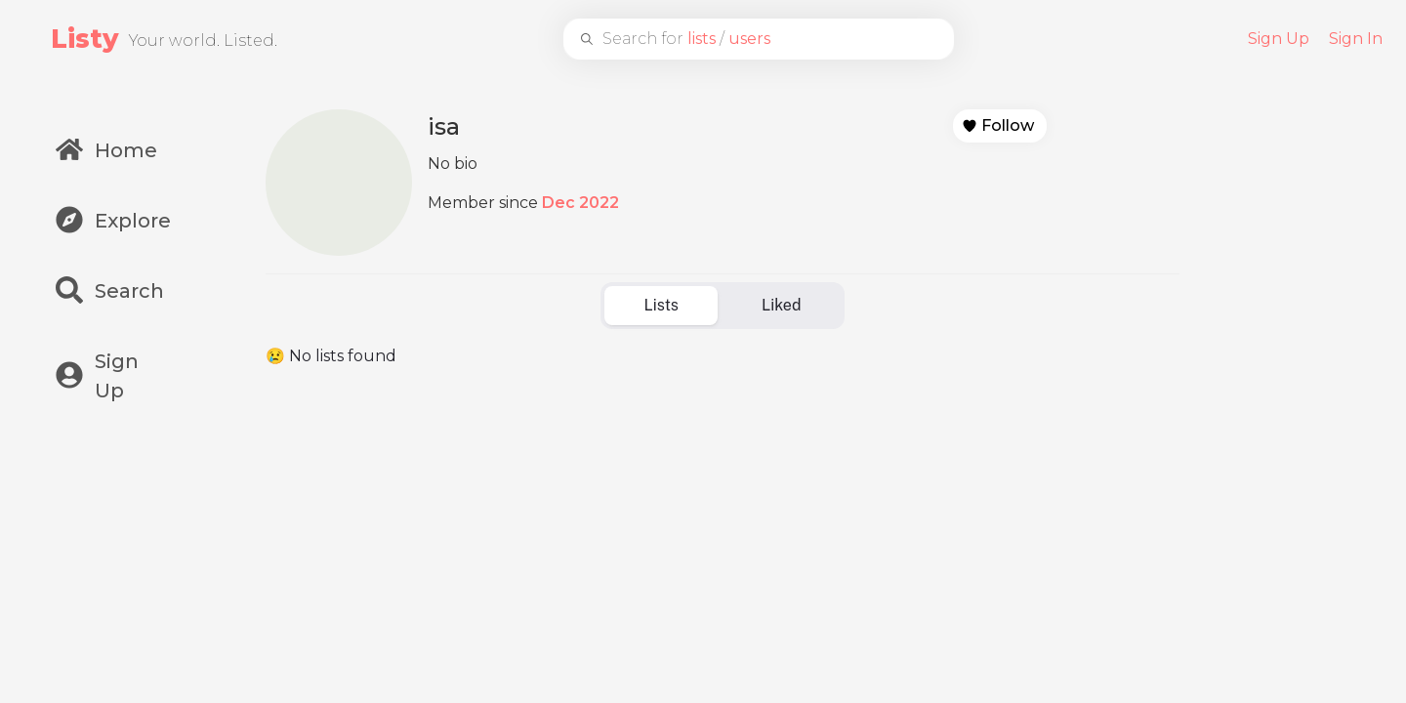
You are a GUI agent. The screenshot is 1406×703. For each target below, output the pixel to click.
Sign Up (1278, 38)
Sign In (1356, 38)
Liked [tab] (782, 305)
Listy (85, 38)
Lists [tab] (661, 305)
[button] (1000, 126)
